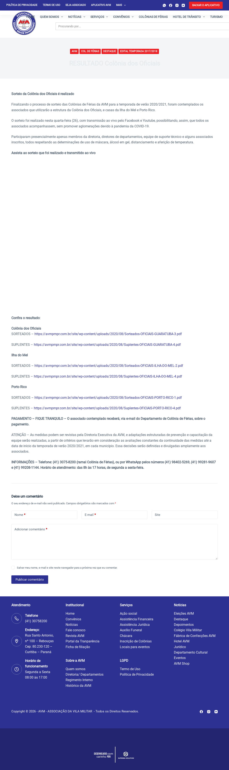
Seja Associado (75, 5)
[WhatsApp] (164, 5)
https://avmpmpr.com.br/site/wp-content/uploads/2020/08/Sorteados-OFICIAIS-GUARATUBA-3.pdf (108, 334)
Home (30, 16)
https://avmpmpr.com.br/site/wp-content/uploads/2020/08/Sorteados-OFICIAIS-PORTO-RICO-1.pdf (108, 398)
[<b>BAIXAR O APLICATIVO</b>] (206, 5)
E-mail (90, 515)
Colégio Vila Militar (188, 630)
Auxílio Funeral (131, 630)
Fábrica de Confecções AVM (195, 636)
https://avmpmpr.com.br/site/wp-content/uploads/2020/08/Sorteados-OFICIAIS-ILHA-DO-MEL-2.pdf (108, 366)
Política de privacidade (21, 5)
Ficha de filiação (78, 647)
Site (157, 515)
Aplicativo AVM (101, 5)
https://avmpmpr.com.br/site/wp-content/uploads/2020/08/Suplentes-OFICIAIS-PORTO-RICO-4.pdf (107, 408)
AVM (74, 51)
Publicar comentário (30, 579)
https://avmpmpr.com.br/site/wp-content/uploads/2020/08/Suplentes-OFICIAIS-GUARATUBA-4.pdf (107, 345)
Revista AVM (75, 636)
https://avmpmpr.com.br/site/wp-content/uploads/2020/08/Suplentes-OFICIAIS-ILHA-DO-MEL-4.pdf (108, 376)
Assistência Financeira (136, 619)
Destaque (109, 51)
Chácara (126, 636)
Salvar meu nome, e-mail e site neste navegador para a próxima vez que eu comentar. (67, 567)
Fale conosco (75, 630)
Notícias (77, 17)
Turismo (216, 16)
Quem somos (52, 17)
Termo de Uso (51, 5)
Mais (121, 5)
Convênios (124, 17)
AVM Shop (181, 664)
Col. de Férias (90, 51)
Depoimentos (184, 625)
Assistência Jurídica (135, 625)
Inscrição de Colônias (136, 641)
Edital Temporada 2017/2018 (138, 51)
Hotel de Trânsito (189, 17)
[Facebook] (170, 5)
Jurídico (180, 647)
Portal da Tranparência (82, 641)
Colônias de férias (153, 16)
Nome (20, 515)
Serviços (100, 17)
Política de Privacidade (137, 674)
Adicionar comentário (31, 529)
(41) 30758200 (36, 621)
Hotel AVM (181, 641)
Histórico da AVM (78, 686)
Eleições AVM (184, 613)
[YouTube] (183, 5)
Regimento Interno (79, 680)
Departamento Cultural (191, 652)
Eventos (180, 658)
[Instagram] (177, 5)
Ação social (128, 613)
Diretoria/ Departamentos (84, 674)
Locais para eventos (135, 647)
